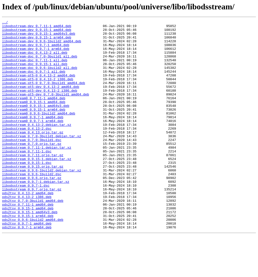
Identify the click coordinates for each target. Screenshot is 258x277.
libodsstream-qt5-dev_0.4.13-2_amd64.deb (40, 100)
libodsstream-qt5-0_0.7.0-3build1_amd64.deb (43, 95)
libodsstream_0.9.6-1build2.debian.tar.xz (41, 200)
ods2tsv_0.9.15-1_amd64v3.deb (29, 250)
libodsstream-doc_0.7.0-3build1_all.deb (39, 64)
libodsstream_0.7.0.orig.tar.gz (31, 168)
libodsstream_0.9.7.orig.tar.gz (31, 223)
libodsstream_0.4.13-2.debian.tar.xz (36, 146)
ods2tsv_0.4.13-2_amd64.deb (27, 228)
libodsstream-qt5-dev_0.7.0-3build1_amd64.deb (45, 109)
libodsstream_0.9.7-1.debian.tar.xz (35, 214)
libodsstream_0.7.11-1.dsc (26, 177)
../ (5, 23)
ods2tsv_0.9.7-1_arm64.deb (26, 269)
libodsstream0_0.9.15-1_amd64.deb (33, 118)
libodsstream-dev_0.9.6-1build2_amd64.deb (41, 45)
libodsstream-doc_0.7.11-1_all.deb (34, 68)
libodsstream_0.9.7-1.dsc (25, 218)
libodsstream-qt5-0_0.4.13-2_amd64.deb (38, 86)
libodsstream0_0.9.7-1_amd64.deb (32, 136)
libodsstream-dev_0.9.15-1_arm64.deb (36, 41)
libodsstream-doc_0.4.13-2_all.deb (34, 59)
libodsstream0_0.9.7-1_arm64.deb (32, 141)
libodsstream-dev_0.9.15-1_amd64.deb (36, 32)
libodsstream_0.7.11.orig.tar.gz (32, 182)
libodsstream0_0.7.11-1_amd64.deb (33, 114)
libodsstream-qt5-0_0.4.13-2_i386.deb (37, 91)
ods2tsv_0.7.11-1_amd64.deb (27, 241)
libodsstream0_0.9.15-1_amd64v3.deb (35, 123)
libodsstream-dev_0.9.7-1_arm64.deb (35, 54)
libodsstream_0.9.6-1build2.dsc (31, 205)
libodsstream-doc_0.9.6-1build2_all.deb (39, 77)
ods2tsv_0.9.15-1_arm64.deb (27, 255)
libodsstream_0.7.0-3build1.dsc (31, 164)
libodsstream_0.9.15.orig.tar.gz (32, 196)
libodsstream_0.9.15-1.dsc (26, 191)
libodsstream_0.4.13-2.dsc (26, 150)
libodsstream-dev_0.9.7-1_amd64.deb (35, 50)
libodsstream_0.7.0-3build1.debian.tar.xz (41, 159)
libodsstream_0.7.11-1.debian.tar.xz (36, 173)
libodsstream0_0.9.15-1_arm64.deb (33, 127)
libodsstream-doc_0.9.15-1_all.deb (34, 73)
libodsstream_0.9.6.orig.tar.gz (31, 209)
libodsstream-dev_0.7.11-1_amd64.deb (36, 27)
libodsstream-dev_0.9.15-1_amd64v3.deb (38, 36)
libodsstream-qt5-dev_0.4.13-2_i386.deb (39, 105)
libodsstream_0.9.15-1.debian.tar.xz (36, 187)
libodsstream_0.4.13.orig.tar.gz (32, 155)
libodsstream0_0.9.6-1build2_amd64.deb (38, 132)
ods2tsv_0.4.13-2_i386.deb (26, 232)
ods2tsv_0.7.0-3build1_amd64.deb (32, 237)
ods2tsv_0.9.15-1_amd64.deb (27, 246)
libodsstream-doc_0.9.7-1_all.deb (33, 82)
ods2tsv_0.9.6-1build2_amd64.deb (32, 260)
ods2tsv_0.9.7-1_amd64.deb (26, 264)
